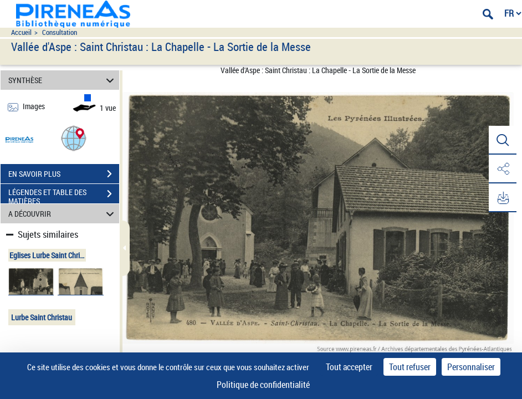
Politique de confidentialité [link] (263, 384)
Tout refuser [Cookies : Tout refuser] (410, 367)
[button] (74, 137)
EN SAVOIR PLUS (63, 174)
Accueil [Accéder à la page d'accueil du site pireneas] (21, 32)
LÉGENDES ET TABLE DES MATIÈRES (63, 195)
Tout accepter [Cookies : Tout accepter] (349, 367)
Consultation (59, 32)
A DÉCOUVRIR (62, 213)
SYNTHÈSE (62, 80)
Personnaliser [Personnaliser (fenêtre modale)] (471, 367)
